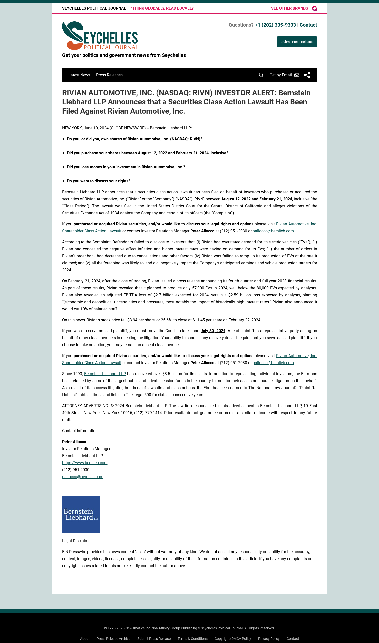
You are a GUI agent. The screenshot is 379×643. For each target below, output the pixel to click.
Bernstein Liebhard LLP (105, 373)
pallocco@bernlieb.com (273, 231)
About (85, 639)
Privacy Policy (269, 639)
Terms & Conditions (193, 639)
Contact (308, 25)
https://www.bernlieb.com (85, 462)
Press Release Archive (113, 639)
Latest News (79, 75)
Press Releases (109, 75)
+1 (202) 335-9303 (275, 25)
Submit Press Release (154, 639)
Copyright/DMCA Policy (233, 639)
